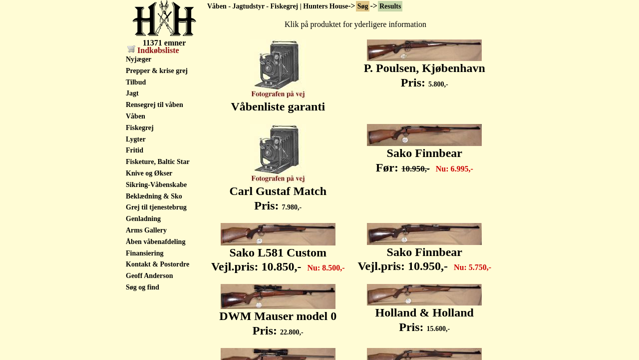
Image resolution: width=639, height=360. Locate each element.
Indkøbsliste (153, 50)
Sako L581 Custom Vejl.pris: (278, 254)
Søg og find (142, 287)
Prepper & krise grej (157, 70)
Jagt (132, 93)
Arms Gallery (146, 230)
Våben (135, 116)
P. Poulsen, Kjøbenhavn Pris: (424, 69)
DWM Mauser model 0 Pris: (277, 317)
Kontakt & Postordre (157, 264)
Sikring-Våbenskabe (156, 184)
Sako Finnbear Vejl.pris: (424, 253)
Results (390, 6)
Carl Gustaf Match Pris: (277, 193)
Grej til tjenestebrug (156, 207)
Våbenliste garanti (278, 101)
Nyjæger (138, 59)
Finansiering (144, 253)
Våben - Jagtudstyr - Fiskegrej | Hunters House (277, 6)
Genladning (143, 218)
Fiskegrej (140, 128)
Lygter (136, 139)
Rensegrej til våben (154, 104)
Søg (362, 6)
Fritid (134, 150)
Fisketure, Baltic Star (158, 162)
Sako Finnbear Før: (424, 155)
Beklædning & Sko (154, 196)
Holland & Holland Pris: (424, 314)
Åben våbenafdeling (155, 242)
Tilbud (136, 82)
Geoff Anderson (149, 276)
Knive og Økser (149, 173)
